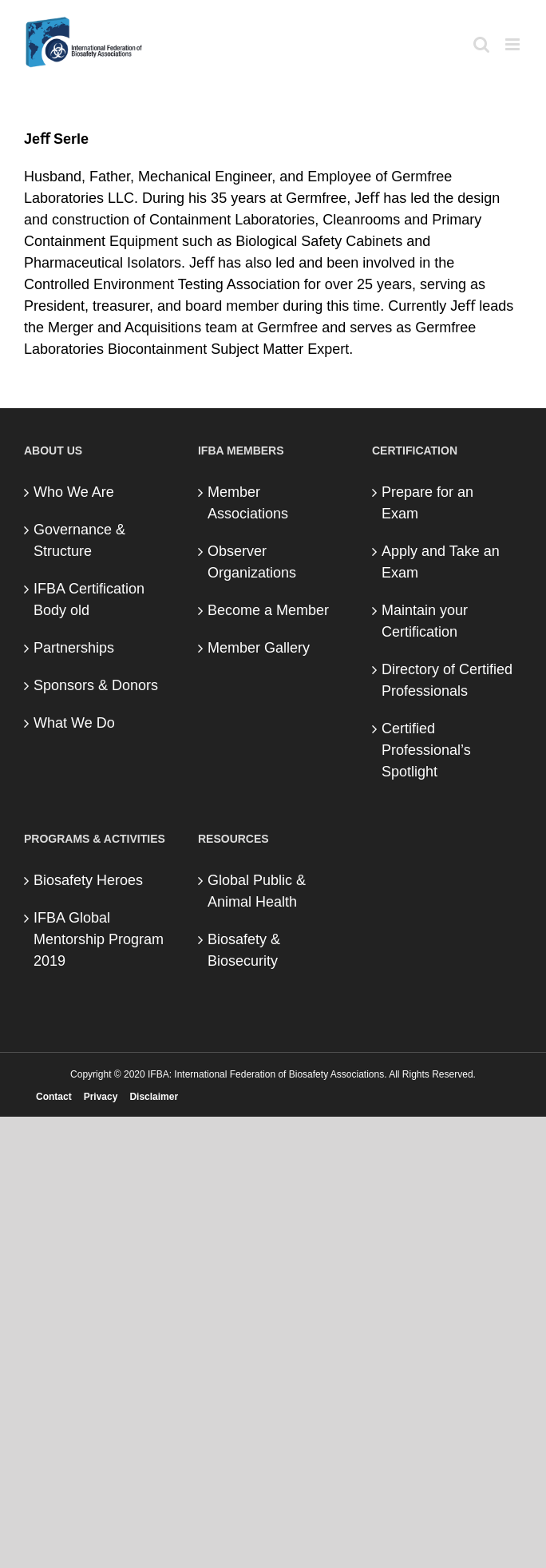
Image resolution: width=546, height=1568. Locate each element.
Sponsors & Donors (96, 685)
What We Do (74, 723)
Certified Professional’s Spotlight (426, 750)
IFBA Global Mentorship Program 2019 (99, 939)
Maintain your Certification (425, 621)
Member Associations (248, 503)
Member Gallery (259, 648)
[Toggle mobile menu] (513, 44)
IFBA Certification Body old (89, 599)
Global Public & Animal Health (257, 891)
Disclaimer (153, 1096)
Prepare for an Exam (427, 503)
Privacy (101, 1096)
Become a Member (268, 610)
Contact (54, 1096)
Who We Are (74, 492)
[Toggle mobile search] (481, 44)
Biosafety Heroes (88, 880)
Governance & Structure (79, 540)
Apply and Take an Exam (441, 562)
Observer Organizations (252, 562)
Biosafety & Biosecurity (244, 950)
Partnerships (74, 648)
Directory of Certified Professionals (447, 680)
